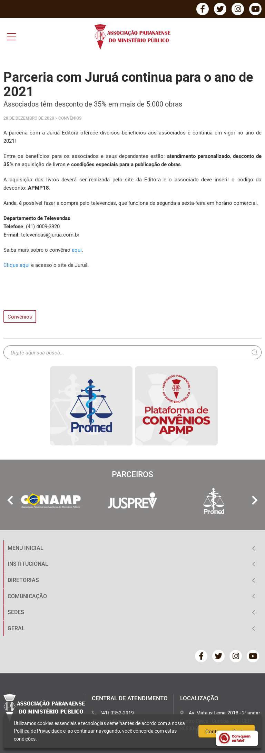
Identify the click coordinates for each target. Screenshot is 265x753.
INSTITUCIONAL (28, 564)
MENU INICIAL (25, 548)
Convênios (20, 316)
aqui (77, 249)
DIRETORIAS (23, 580)
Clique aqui (17, 264)
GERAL (16, 628)
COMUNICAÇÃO (27, 596)
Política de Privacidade (38, 730)
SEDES (16, 612)
